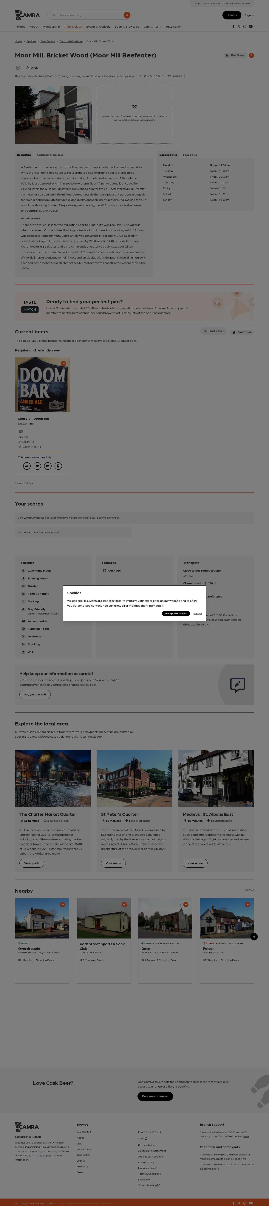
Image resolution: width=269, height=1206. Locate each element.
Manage (198, 613)
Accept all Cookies (176, 613)
